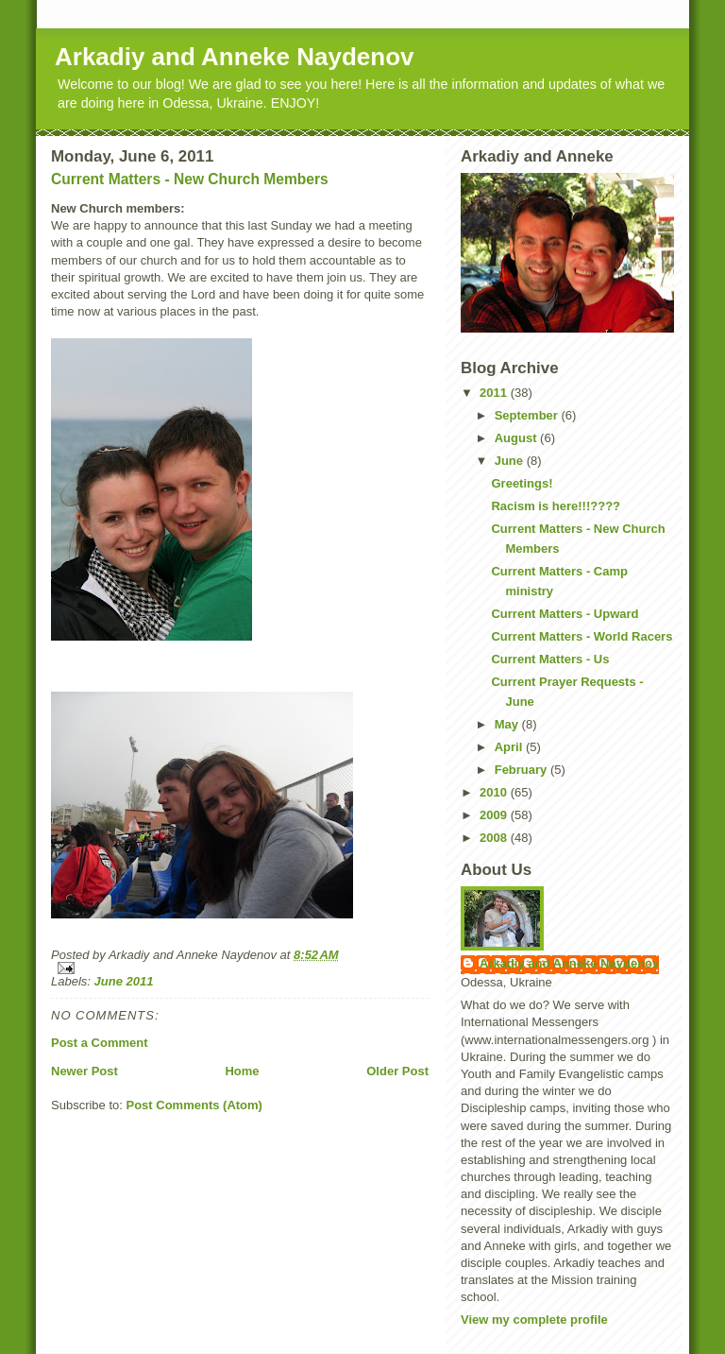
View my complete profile (534, 1319)
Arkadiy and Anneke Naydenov (234, 57)
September (528, 415)
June (511, 461)
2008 (495, 838)
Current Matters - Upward (564, 614)
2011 (495, 393)
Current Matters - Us (550, 659)
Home (242, 1071)
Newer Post (84, 1071)
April (510, 747)
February (522, 770)
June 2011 (124, 981)
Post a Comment (99, 1043)
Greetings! (521, 483)
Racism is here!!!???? (555, 506)
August (517, 438)
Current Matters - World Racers (581, 636)
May (508, 724)
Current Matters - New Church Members (190, 179)
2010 (495, 792)
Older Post (397, 1071)
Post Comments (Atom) (194, 1105)
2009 (495, 815)
